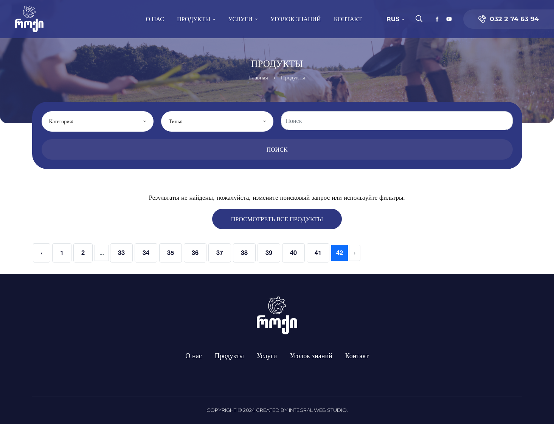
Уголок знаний (295, 18)
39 (268, 252)
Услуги (240, 18)
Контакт (348, 18)
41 (318, 252)
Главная (258, 77)
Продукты (193, 18)
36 (195, 252)
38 (244, 252)
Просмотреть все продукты (277, 219)
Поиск (276, 149)
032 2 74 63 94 (508, 19)
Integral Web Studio (318, 410)
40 (293, 252)
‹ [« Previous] (41, 252)
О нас (155, 18)
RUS (392, 18)
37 (219, 252)
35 (170, 252)
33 (121, 252)
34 (146, 252)
